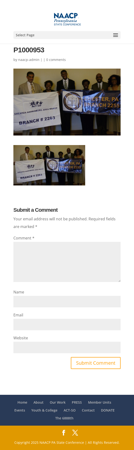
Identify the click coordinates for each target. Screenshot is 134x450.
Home (22, 402)
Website (20, 338)
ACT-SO (70, 410)
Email (18, 315)
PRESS (77, 402)
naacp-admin (28, 59)
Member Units (99, 402)
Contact (88, 410)
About (39, 402)
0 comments (56, 59)
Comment (23, 238)
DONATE (108, 410)
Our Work (58, 402)
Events (19, 410)
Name (18, 292)
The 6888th (64, 418)
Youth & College (44, 410)
